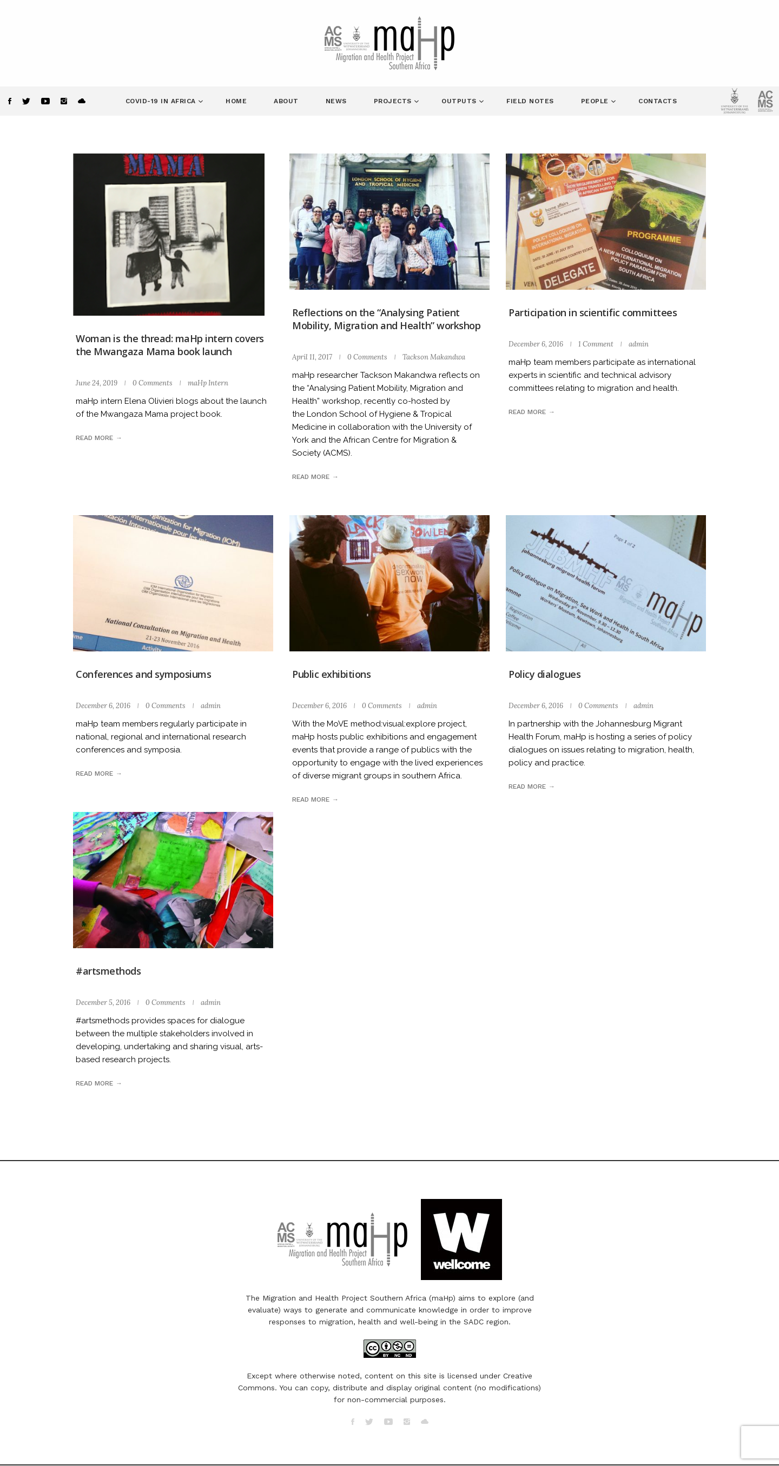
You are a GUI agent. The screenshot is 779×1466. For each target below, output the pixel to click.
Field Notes (530, 101)
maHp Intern (208, 383)
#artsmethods (108, 970)
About (286, 101)
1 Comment (595, 344)
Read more (94, 438)
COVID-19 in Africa (162, 101)
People (596, 101)
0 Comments (153, 383)
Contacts (657, 101)
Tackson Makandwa (433, 357)
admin (639, 344)
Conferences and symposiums (143, 674)
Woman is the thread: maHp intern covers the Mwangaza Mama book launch (170, 345)
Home (236, 101)
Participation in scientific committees (593, 312)
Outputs (460, 101)
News (336, 101)
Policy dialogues (544, 674)
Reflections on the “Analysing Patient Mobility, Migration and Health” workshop (386, 319)
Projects (394, 101)
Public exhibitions (331, 674)
